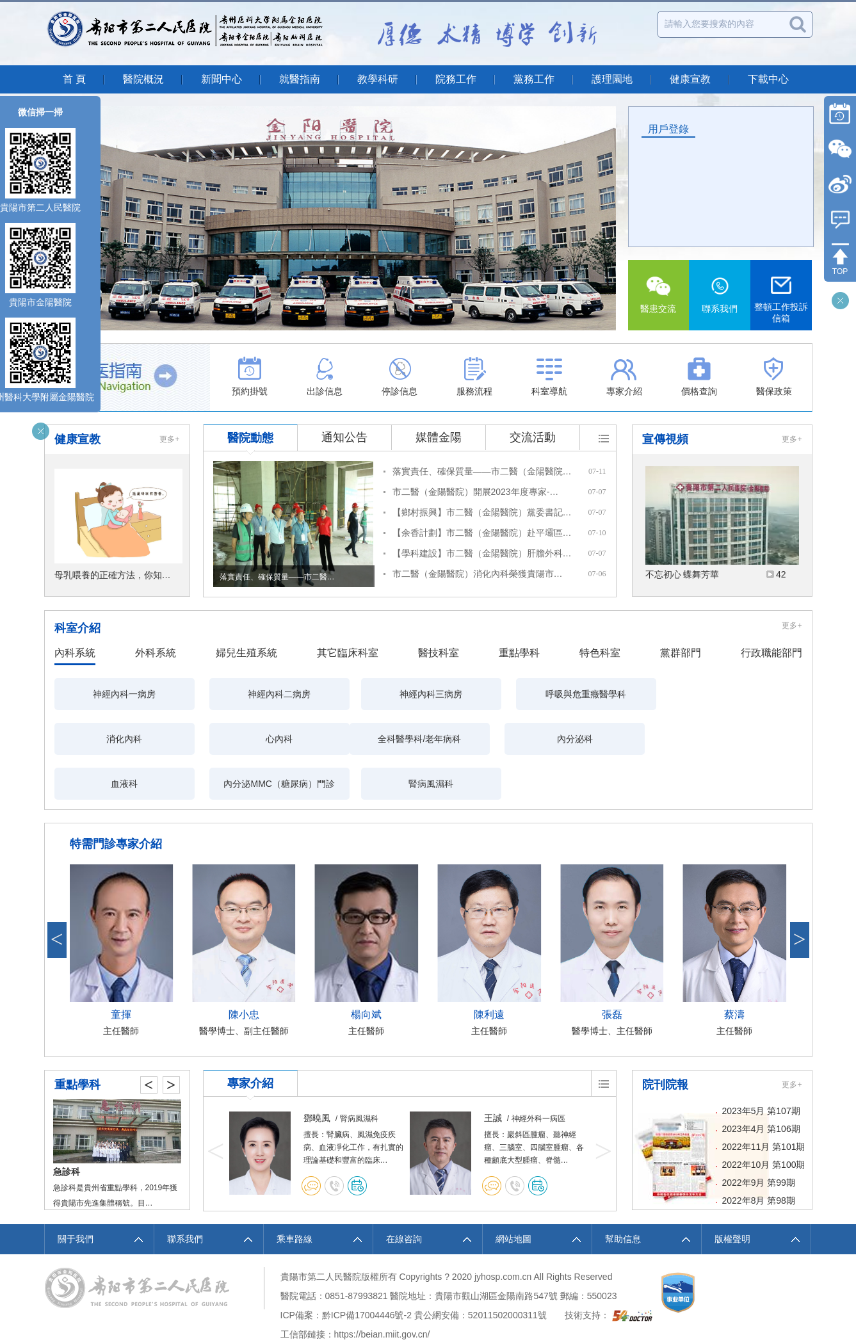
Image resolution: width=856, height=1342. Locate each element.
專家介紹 (624, 376)
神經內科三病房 (365, 694)
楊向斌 (366, 969)
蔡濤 (734, 969)
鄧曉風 (497, 1073)
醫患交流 (659, 295)
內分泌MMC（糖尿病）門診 (491, 739)
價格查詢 (699, 376)
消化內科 (618, 694)
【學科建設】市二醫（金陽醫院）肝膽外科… (482, 553)
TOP (840, 271)
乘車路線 (294, 1194)
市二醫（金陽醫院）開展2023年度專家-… (475, 492)
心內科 (745, 694)
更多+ (169, 439)
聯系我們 (719, 295)
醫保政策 (774, 376)
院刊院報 (665, 1039)
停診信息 (399, 376)
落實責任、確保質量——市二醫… (277, 576)
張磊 (612, 969)
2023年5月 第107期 (761, 1066)
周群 (312, 1073)
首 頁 (74, 79)
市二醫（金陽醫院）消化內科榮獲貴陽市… (477, 574)
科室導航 (549, 376)
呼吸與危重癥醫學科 (491, 694)
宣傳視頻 (665, 439)
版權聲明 (732, 1194)
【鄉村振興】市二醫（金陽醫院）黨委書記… (482, 512)
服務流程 (474, 376)
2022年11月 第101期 (763, 1102)
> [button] (799, 894)
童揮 (121, 969)
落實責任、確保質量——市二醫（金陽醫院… (482, 471)
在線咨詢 (404, 1194)
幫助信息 (623, 1194)
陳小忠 (244, 969)
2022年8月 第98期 (758, 1156)
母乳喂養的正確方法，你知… (112, 575)
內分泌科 (238, 739)
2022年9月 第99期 (758, 1138)
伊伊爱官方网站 (31, 1317)
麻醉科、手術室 (79, 1127)
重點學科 (77, 1039)
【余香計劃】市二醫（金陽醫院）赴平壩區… (482, 533)
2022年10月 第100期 (763, 1120)
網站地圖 (513, 1194)
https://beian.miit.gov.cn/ (382, 1289)
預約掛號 (250, 376)
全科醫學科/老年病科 (111, 739)
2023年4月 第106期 (761, 1084)
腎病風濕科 (618, 739)
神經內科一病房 (111, 694)
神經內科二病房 (238, 694)
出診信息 (325, 376)
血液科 (364, 739)
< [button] (57, 894)
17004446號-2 (383, 1270)
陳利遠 (489, 969)
